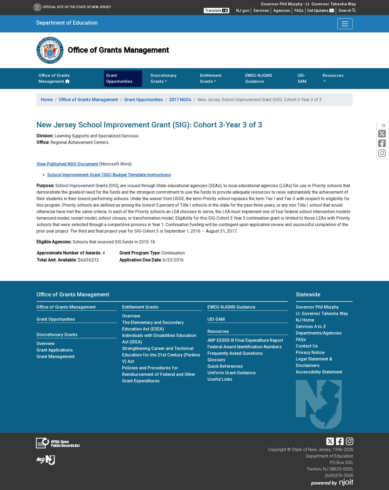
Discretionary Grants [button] (163, 78)
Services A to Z (311, 326)
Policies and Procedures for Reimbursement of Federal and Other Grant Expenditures (158, 374)
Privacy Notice (310, 352)
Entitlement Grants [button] (211, 78)
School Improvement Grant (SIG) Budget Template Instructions (109, 174)
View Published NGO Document (67, 164)
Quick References (225, 366)
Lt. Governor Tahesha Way (322, 313)
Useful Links (219, 379)
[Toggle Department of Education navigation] (345, 23)
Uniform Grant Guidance (231, 372)
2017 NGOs (180, 99)
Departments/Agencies (319, 333)
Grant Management (55, 356)
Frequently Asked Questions (235, 353)
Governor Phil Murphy (317, 307)
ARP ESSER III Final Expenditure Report (245, 340)
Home (47, 99)
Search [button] (347, 10)
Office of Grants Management (54, 78)
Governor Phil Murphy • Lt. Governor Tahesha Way (308, 4)
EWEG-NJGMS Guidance (258, 78)
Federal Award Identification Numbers (244, 346)
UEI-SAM (302, 78)
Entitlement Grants (140, 307)
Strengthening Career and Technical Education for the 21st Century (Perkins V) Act (161, 355)
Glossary (216, 359)
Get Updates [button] (320, 10)
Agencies (281, 10)
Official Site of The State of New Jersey (72, 7)
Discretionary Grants (57, 334)
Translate (216, 10)
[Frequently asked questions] (299, 10)
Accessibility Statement (319, 372)
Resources (218, 331)
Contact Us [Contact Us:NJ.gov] (307, 346)
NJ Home (305, 320)
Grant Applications (54, 350)
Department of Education (67, 22)
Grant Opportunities (119, 78)
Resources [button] (333, 75)
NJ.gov (242, 10)
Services (261, 10)
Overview (45, 343)
